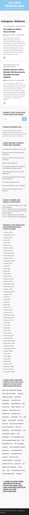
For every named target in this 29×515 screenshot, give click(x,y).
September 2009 (9, 348)
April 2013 (7, 243)
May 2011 (7, 302)
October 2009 (8, 346)
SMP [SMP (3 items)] (8, 470)
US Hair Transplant (14, 4)
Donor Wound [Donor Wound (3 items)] (16, 407)
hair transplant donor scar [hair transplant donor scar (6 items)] (11, 440)
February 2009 (9, 366)
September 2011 (9, 292)
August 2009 (8, 351)
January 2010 (8, 338)
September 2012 (9, 261)
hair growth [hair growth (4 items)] (12, 420)
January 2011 (8, 312)
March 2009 (8, 364)
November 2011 (9, 286)
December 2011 (9, 284)
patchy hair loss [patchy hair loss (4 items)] (7, 463)
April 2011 (7, 304)
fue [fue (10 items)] (21, 417)
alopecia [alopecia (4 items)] (20, 393)
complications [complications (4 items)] (16, 403)
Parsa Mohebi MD (8, 65)
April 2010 (7, 330)
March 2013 (7, 245)
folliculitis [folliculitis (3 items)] (14, 417)
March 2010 (8, 333)
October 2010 (8, 320)
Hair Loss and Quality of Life (10, 182)
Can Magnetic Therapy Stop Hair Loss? (14, 149)
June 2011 (7, 299)
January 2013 (8, 250)
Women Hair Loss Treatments (17, 209)
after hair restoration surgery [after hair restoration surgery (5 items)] (12, 390)
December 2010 (9, 315)
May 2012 (7, 271)
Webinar (22, 26)
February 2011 (8, 310)
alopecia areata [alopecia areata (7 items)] (7, 397)
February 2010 (8, 335)
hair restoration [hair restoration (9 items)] (16, 430)
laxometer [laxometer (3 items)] (5, 450)
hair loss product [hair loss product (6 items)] (8, 427)
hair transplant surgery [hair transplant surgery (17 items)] (17, 447)
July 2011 (7, 297)
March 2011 (7, 307)
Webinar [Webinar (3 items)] (19, 473)
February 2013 (8, 248)
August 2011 (8, 294)
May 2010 (7, 328)
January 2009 (8, 369)
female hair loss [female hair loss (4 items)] (14, 410)
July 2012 (7, 266)
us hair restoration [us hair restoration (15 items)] (8, 473)
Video (17, 26)
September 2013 (9, 235)
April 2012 (7, 273)
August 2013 (8, 237)
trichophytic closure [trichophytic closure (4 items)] (18, 470)
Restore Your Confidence (10, 163)
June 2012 (7, 268)
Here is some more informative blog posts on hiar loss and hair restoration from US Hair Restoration (14, 486)
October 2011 (8, 289)
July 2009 (7, 353)
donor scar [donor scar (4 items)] (5, 407)
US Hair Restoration (9, 26)
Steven (6, 35)
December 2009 (9, 341)
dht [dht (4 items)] (23, 403)
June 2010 (7, 325)
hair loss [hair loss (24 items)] (5, 423)
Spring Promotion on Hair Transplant (13, 185)
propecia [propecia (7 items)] (18, 463)
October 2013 (8, 232)
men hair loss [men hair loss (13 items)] (13, 457)
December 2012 (9, 253)
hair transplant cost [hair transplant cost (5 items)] (17, 437)
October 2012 (8, 258)
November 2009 (9, 343)
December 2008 (9, 371)
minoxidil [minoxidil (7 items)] (18, 460)
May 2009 (7, 359)
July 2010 (7, 322)
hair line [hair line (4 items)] (20, 420)
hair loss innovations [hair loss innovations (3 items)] (17, 423)
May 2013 (7, 240)
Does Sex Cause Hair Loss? (16, 215)
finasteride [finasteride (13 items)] (6, 413)
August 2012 (8, 263)
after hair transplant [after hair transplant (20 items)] (9, 393)
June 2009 (7, 356)
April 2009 (7, 361)
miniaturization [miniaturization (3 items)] (7, 460)
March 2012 (7, 276)
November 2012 (9, 255)
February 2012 (8, 279)
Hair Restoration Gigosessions (17, 216)
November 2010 (9, 317)
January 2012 (8, 281)
